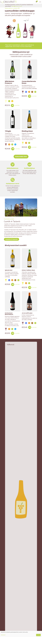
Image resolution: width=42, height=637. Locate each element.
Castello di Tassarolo (11, 239)
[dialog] (21, 634)
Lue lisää (17, 105)
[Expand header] (40, 2)
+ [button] (12, 105)
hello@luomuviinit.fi (17, 6)
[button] (21, 28)
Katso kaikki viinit (21, 156)
